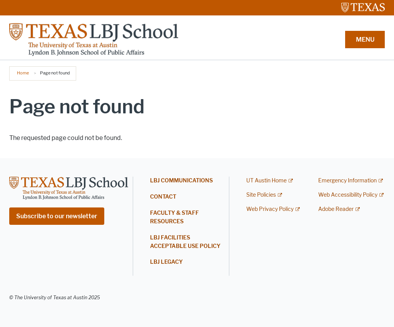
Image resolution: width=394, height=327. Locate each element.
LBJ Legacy (166, 262)
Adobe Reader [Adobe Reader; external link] (336, 209)
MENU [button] (365, 39)
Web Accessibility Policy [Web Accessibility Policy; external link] (347, 195)
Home (23, 73)
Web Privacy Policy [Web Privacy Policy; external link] (270, 209)
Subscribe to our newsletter (56, 216)
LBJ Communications (181, 180)
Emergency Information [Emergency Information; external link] (347, 180)
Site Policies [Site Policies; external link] (261, 195)
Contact (163, 197)
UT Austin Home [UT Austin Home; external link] (266, 180)
